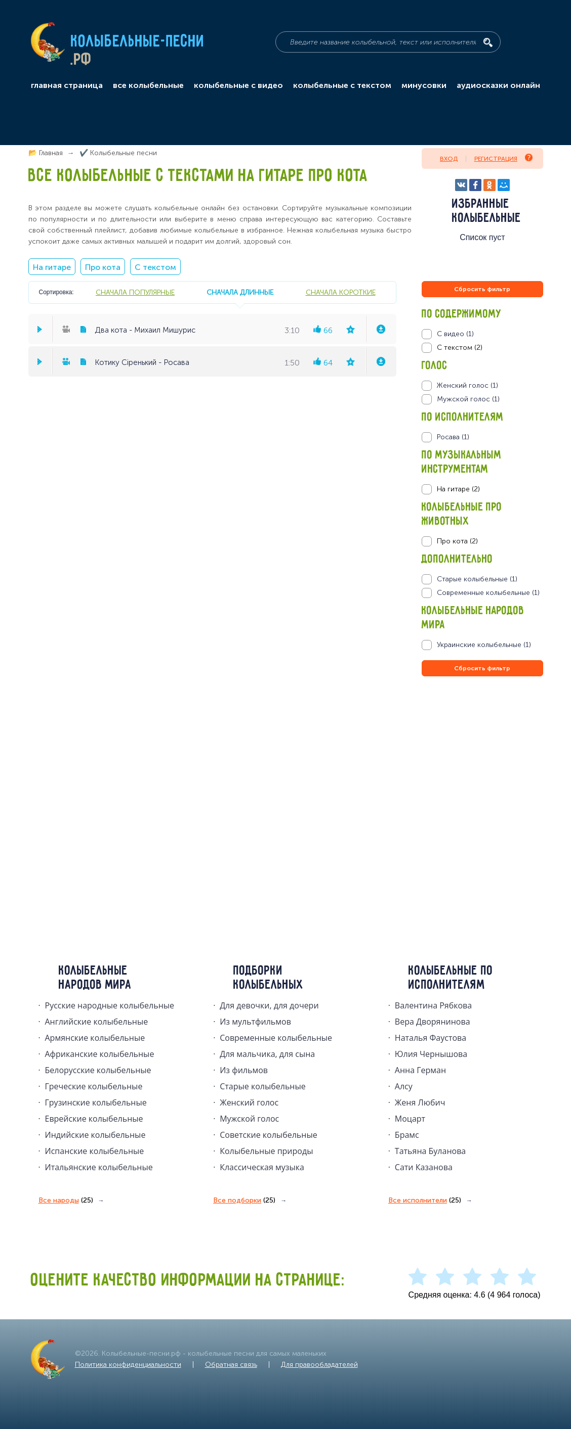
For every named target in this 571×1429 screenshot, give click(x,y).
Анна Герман (420, 1070)
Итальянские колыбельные (99, 1167)
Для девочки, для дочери (269, 1005)
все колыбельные (148, 85)
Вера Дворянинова (432, 1021)
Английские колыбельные (96, 1021)
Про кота (102, 267)
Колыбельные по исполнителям (451, 978)
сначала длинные (240, 292)
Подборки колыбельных (268, 978)
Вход (449, 159)
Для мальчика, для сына (267, 1053)
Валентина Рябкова (433, 1005)
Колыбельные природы (266, 1151)
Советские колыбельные (268, 1134)
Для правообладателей (319, 1364)
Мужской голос (249, 1118)
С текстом (155, 267)
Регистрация (503, 158)
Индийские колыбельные (95, 1134)
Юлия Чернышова (431, 1053)
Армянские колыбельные (95, 1037)
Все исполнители (424, 1200)
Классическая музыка (262, 1167)
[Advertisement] (482, 787)
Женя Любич (420, 1102)
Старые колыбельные (263, 1086)
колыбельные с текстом (342, 85)
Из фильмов (244, 1070)
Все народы (65, 1200)
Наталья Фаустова (430, 1037)
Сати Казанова (424, 1167)
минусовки (423, 85)
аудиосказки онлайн (498, 85)
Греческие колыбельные (94, 1086)
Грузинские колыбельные (96, 1102)
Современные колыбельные (276, 1037)
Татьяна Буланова (430, 1151)
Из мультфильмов (255, 1021)
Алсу (404, 1086)
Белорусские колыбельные (98, 1070)
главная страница (67, 85)
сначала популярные (135, 292)
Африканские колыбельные (99, 1053)
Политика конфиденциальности (128, 1364)
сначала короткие (341, 292)
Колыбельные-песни (138, 42)
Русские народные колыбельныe (110, 1005)
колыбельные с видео (238, 85)
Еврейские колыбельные (94, 1118)
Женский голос (249, 1102)
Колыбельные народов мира (95, 978)
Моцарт (410, 1118)
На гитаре (52, 267)
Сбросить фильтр (482, 289)
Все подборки (244, 1200)
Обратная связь (231, 1364)
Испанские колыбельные (94, 1151)
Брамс (407, 1134)
